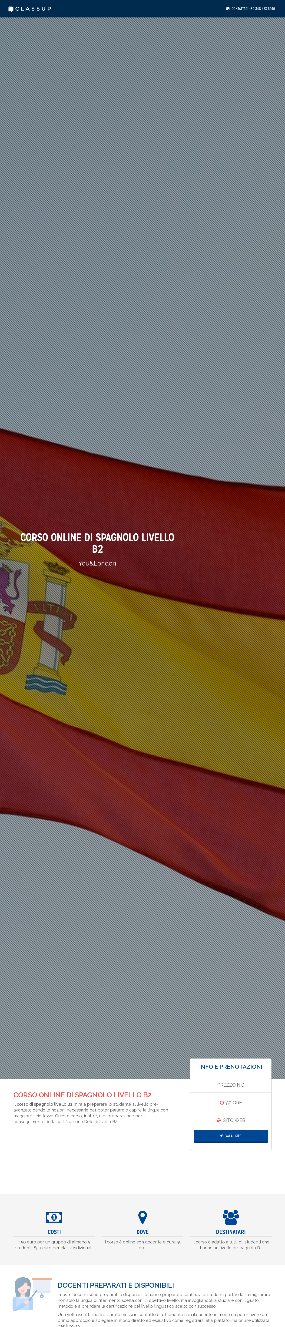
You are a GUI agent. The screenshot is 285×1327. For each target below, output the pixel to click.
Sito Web (234, 1120)
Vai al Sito (230, 1136)
